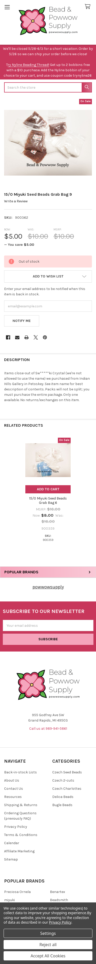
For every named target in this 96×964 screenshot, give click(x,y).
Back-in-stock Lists (20, 772)
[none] (48, 143)
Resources (13, 797)
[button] (48, 276)
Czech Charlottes (66, 788)
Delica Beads (62, 797)
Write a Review (16, 201)
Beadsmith (59, 900)
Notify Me (22, 321)
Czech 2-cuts (63, 780)
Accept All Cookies (48, 956)
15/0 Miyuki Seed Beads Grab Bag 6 (48, 500)
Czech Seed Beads (67, 772)
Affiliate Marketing (19, 851)
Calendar (11, 843)
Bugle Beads (62, 805)
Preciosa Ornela (17, 892)
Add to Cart (48, 489)
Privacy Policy (15, 826)
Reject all (48, 944)
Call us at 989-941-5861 (48, 728)
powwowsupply (48, 587)
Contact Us (13, 788)
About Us (11, 780)
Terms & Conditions (20, 835)
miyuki (9, 900)
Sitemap (11, 859)
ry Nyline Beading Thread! (28, 65)
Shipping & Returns (20, 805)
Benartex (57, 892)
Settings (48, 933)
